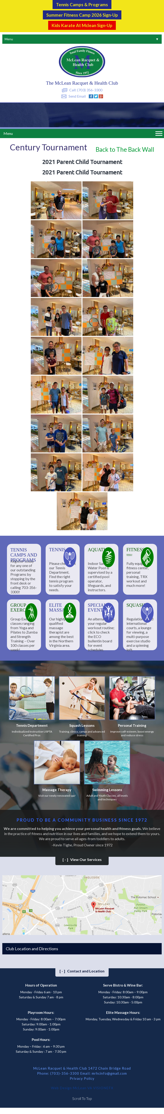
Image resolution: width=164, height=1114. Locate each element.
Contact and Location (82, 970)
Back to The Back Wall (125, 148)
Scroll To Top (82, 1097)
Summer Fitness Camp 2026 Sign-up (82, 14)
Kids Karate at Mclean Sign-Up (82, 25)
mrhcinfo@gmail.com (109, 1073)
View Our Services (82, 859)
